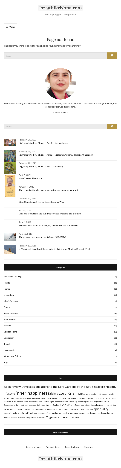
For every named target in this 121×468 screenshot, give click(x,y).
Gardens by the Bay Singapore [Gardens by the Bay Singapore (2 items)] (85, 386)
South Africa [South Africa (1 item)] (63, 409)
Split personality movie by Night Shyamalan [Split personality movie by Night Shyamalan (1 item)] (61, 413)
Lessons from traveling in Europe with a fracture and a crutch (50, 213)
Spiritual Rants (10, 331)
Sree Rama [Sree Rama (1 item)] (41, 417)
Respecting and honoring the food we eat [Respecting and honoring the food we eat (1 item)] (93, 401)
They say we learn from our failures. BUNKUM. (42, 236)
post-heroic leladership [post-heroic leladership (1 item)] (60, 401)
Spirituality (9, 337)
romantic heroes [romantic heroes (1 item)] (38, 404)
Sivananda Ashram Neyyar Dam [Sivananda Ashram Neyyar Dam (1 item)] (22, 409)
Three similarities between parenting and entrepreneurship (49, 189)
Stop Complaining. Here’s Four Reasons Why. (41, 201)
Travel (7, 343)
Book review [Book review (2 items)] (12, 386)
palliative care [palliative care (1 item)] (64, 398)
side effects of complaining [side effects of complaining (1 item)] (91, 404)
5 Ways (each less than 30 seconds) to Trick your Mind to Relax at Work (54, 248)
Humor (7, 288)
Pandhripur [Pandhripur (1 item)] (75, 398)
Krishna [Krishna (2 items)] (53, 393)
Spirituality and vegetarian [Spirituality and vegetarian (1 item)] (14, 413)
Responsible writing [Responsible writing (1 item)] (11, 404)
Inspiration (9, 294)
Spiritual (7, 325)
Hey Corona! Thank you (30, 177)
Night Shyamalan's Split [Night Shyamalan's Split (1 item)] (25, 398)
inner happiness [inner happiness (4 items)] (32, 392)
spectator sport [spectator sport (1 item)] (74, 409)
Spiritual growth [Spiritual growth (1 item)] (87, 409)
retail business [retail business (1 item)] (26, 404)
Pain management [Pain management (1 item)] (51, 398)
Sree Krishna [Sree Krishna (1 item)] (89, 413)
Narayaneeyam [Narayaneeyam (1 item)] (10, 398)
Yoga (6, 362)
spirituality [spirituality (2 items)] (101, 408)
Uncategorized (10, 349)
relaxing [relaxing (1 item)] (73, 401)
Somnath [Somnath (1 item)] (54, 409)
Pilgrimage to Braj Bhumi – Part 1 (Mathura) (41, 166)
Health (7, 282)
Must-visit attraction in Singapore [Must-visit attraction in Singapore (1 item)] (94, 393)
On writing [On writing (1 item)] (39, 398)
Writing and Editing (12, 355)
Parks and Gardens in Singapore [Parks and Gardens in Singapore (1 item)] (93, 398)
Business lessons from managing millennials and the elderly (48, 225)
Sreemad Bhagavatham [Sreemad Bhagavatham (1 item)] (27, 417)
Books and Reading (12, 276)
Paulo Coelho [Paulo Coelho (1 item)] (111, 398)
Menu (10, 27)
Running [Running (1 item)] (49, 404)
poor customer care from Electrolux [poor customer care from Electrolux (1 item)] (37, 401)
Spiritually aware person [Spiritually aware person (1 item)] (35, 413)
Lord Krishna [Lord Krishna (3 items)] (70, 392)
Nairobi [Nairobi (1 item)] (111, 393)
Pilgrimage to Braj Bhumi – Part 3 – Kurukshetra (43, 142)
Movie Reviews (11, 300)
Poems (7, 307)
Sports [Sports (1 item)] (81, 413)
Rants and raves (11, 313)
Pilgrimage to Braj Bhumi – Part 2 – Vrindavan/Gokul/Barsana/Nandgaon (56, 154)
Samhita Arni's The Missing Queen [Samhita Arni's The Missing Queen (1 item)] (67, 404)
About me (88, 446)
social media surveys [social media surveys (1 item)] (43, 409)
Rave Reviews (10, 319)
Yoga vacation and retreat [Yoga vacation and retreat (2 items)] (63, 416)
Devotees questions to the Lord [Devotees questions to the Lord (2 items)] (42, 386)
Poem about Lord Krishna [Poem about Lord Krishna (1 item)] (13, 401)
